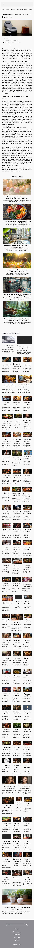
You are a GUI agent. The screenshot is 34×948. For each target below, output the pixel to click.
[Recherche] (15, 924)
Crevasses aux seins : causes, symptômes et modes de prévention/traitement (24, 349)
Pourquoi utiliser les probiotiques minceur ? (27, 733)
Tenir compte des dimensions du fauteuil (13, 42)
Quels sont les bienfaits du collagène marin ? (17, 550)
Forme (17, 929)
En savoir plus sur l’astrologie (17, 826)
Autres (7, 9)
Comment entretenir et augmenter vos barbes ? (7, 715)
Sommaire (7, 38)
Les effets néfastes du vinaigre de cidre (27, 750)
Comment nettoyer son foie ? (6, 696)
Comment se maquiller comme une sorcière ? (17, 587)
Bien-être (17, 935)
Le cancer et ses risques (17, 860)
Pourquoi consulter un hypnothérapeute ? (8, 809)
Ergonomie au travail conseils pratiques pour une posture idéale (17, 246)
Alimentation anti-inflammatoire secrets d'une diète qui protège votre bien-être (17, 222)
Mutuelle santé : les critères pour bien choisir (7, 679)
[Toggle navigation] (3, 4)
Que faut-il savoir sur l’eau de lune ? (17, 515)
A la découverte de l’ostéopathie (27, 679)
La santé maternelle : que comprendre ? (7, 862)
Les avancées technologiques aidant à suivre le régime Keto (7, 424)
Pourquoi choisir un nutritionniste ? (27, 697)
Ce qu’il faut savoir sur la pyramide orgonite (17, 750)
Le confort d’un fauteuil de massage (12, 40)
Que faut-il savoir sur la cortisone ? (17, 532)
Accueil (2, 9)
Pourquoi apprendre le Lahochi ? (6, 732)
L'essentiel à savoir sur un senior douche (6, 643)
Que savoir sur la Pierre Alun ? (27, 532)
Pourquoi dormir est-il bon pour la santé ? (17, 661)
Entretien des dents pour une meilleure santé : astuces (17, 908)
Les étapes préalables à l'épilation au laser (27, 715)
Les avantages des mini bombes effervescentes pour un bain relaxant (17, 197)
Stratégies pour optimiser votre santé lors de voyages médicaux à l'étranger (17, 295)
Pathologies (17, 932)
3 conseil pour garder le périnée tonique (7, 844)
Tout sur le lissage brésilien (6, 622)
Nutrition (17, 937)
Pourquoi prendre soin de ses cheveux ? (17, 733)
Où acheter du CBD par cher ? (27, 514)
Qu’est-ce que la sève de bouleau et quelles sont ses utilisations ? (9, 388)
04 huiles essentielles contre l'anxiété (7, 661)
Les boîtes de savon (17, 641)
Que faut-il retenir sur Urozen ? (6, 767)
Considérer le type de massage (11, 45)
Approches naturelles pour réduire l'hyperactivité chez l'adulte (17, 270)
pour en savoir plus (27, 67)
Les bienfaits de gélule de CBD (6, 826)
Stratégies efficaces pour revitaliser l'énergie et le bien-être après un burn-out (17, 319)
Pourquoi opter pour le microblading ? (9, 787)
